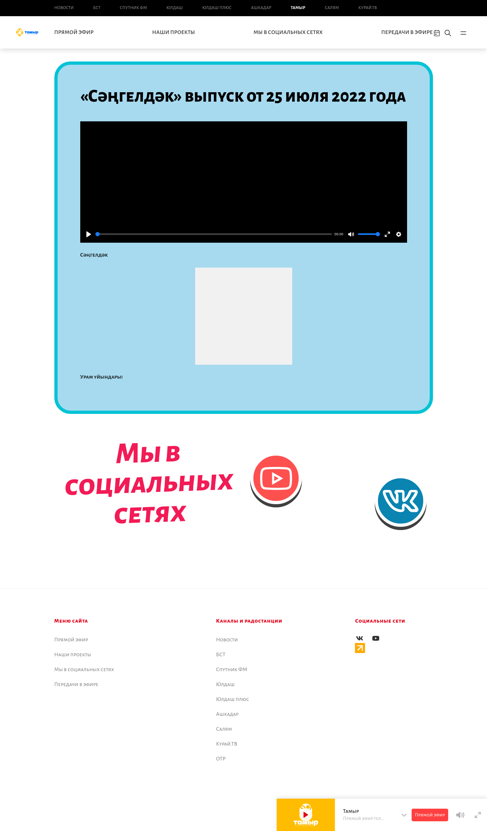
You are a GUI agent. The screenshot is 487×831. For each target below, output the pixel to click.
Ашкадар (261, 8)
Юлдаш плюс (217, 8)
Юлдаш (174, 8)
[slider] (213, 234)
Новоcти (64, 8)
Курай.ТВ (367, 8)
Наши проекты (173, 32)
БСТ (96, 8)
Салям (332, 8)
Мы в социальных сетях (288, 32)
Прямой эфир (74, 32)
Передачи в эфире (407, 32)
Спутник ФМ (133, 8)
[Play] (88, 234)
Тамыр (298, 8)
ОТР (221, 759)
